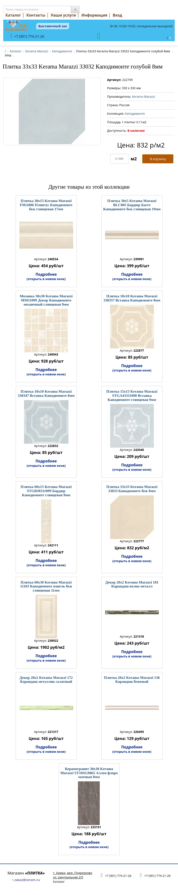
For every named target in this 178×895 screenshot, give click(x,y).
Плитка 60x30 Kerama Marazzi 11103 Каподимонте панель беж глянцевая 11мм (46, 586)
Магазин (26, 873)
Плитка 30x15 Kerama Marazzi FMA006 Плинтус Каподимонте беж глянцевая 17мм (46, 205)
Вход (117, 15)
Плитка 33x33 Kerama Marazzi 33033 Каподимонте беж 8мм (131, 489)
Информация (94, 15)
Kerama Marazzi (36, 51)
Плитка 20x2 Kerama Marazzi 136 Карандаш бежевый (132, 680)
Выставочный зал (52, 26)
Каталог (13, 15)
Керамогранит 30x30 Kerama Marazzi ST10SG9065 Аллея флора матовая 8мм (89, 773)
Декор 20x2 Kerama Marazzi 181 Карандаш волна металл (131, 584)
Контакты (35, 15)
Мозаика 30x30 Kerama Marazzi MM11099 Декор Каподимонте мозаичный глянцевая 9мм (46, 300)
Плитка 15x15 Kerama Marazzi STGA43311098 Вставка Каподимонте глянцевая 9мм (131, 395)
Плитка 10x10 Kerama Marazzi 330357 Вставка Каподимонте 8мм (131, 298)
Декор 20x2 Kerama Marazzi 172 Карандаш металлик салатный (46, 680)
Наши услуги (63, 15)
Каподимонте (62, 51)
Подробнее (46, 276)
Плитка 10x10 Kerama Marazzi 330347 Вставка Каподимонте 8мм (46, 393)
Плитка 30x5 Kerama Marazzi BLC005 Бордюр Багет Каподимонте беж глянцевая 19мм (132, 205)
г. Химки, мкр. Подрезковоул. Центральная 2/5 (72, 875)
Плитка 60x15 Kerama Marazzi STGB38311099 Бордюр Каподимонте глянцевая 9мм (46, 491)
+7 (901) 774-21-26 (27, 36)
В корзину (158, 159)
